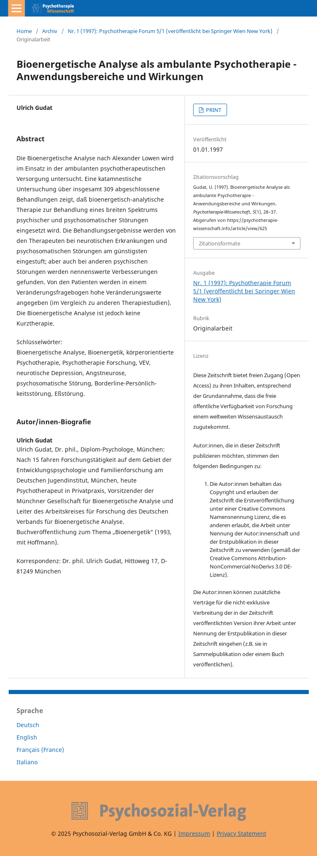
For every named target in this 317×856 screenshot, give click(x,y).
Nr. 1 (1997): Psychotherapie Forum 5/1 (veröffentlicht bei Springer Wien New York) (170, 31)
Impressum (194, 833)
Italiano (27, 762)
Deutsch (28, 725)
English (27, 737)
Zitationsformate (219, 243)
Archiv (49, 31)
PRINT (213, 110)
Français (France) (40, 750)
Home (24, 31)
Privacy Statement (241, 833)
